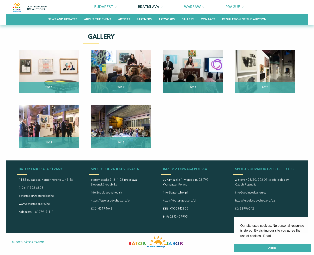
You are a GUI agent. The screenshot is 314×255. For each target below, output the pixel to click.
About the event (97, 19)
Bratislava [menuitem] (148, 7)
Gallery (187, 19)
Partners (144, 19)
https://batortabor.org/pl (179, 200)
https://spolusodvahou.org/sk (110, 200)
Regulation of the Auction (244, 19)
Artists (124, 19)
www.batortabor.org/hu (34, 204)
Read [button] (267, 236)
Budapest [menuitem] (103, 7)
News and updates (62, 19)
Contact (208, 19)
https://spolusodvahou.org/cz (255, 200)
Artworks (166, 19)
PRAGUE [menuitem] (232, 7)
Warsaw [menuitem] (192, 7)
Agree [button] (272, 247)
